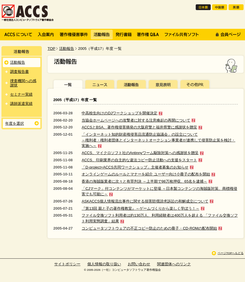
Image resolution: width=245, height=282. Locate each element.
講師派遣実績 (21, 103)
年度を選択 (14, 123)
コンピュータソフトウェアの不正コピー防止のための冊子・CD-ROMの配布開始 (149, 228)
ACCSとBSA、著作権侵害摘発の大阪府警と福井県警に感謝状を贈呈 (139, 127)
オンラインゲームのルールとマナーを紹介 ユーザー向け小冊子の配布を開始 (146, 174)
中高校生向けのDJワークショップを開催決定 (119, 113)
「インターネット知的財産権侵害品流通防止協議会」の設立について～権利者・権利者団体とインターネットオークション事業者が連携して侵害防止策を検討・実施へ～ (158, 140)
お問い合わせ (139, 264)
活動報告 (66, 48)
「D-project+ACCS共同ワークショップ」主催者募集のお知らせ (135, 167)
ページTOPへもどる (231, 253)
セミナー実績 (21, 94)
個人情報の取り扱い (104, 264)
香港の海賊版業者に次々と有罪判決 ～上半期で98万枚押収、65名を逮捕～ (144, 181)
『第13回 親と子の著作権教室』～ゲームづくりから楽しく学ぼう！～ (140, 208)
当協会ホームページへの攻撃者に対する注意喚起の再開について (136, 120)
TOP (51, 48)
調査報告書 (19, 71)
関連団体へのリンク (174, 264)
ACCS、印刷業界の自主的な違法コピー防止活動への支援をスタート (139, 160)
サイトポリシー (67, 264)
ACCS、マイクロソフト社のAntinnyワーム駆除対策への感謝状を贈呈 (140, 153)
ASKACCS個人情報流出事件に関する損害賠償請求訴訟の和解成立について (145, 201)
